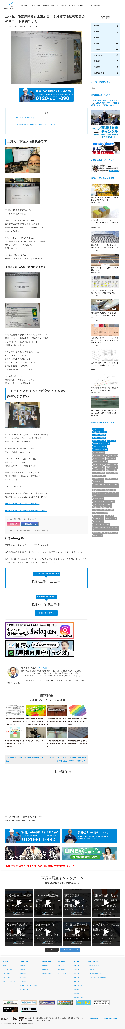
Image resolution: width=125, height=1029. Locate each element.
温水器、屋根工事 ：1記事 (101, 524)
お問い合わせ (94, 1018)
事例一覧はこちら (46, 613)
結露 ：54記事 (110, 458)
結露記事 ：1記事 (111, 518)
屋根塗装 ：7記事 (98, 481)
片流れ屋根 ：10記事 (99, 475)
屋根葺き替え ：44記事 (100, 461)
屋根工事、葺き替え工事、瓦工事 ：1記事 (105, 529)
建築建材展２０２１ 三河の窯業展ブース (22, 504)
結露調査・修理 (99, 73)
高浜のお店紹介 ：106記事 (101, 443)
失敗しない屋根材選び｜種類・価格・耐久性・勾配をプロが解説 (104, 292)
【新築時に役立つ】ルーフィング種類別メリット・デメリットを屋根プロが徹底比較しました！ (104, 340)
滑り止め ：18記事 (98, 473)
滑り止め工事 (98, 55)
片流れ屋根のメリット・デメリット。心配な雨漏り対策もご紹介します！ (104, 222)
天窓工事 (97, 49)
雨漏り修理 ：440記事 (100, 432)
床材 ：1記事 (110, 515)
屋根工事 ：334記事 (99, 435)
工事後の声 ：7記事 (112, 478)
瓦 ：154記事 (111, 440)
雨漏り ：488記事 (98, 429)
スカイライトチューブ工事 (28, 985)
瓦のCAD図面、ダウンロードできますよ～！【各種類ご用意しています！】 (105, 365)
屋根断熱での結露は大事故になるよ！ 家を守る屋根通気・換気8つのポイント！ (105, 315)
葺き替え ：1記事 (98, 515)
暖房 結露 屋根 (100, 100)
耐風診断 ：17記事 (112, 473)
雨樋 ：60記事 (113, 455)
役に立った (14, 524)
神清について (7, 965)
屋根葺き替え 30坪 (103, 103)
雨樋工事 (97, 37)
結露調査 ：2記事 (98, 498)
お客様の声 (83, 6)
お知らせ (91, 969)
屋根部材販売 (60, 969)
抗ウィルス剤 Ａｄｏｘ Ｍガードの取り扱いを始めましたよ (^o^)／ (68, 759)
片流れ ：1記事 (97, 535)
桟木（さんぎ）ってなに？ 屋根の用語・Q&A (104, 269)
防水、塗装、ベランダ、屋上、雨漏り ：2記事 (105, 494)
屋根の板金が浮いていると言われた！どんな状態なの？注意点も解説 (104, 412)
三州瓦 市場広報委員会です (24, 118)
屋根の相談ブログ (93, 965)
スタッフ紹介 (7, 973)
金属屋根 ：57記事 (98, 458)
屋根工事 (97, 26)
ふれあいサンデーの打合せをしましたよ (25, 759)
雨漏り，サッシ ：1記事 (100, 513)
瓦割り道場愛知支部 (9, 981)
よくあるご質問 (7, 969)
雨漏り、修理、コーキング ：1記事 (104, 501)
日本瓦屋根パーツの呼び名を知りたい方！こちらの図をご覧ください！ (104, 246)
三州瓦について (61, 965)
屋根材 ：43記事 (98, 464)
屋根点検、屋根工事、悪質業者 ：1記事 (105, 533)
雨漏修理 (97, 61)
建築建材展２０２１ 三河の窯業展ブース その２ (26, 511)
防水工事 (97, 43)
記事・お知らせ (95, 6)
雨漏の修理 (45, 965)
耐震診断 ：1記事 (98, 518)
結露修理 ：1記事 (98, 521)
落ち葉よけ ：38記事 (111, 464)
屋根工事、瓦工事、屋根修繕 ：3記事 (104, 490)
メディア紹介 (7, 977)
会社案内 (25, 6)
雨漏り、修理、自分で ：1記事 (102, 504)
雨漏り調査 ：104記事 (100, 446)
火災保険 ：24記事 (98, 470)
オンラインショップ (62, 973)
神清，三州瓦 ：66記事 (100, 455)
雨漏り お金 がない (111, 105)
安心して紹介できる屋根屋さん (98, 977)
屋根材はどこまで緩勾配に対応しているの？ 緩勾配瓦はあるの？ (104, 389)
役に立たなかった (30, 524)
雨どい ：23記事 (111, 470)
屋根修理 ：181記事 (99, 440)
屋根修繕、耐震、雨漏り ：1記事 (103, 510)
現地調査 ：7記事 (98, 478)
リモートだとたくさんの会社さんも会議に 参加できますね (34, 124)
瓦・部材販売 (62, 6)
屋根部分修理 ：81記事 (100, 449)
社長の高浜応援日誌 (94, 973)
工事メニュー (35, 6)
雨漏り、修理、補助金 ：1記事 (102, 507)
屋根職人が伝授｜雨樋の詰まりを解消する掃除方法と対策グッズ (104, 199)
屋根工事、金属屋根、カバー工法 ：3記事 (105, 486)
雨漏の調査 (45, 969)
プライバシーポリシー (110, 1018)
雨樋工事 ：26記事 (112, 467)
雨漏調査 (97, 67)
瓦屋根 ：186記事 (99, 438)
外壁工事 (97, 32)
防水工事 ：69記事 (98, 452)
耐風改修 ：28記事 (98, 467)
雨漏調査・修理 (48, 6)
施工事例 (73, 6)
